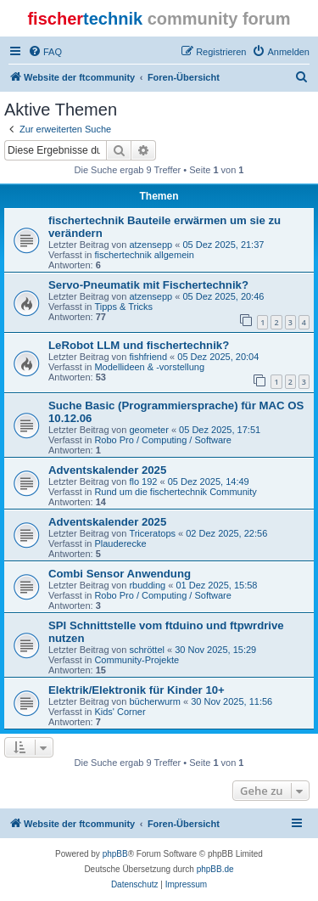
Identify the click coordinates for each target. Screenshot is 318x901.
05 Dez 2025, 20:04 (218, 357)
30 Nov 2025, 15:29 (215, 650)
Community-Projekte (136, 660)
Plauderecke (120, 543)
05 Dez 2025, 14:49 (208, 481)
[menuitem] (45, 52)
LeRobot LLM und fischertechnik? (138, 345)
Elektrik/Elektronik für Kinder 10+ (136, 690)
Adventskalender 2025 (107, 470)
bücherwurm (155, 701)
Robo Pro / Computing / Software (162, 440)
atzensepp (150, 244)
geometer (148, 430)
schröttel (147, 650)
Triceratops (152, 533)
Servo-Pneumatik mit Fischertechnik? (148, 285)
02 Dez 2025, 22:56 (226, 533)
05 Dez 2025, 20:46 (223, 296)
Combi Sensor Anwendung (119, 573)
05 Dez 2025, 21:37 (223, 244)
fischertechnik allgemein (143, 255)
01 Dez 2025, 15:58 (216, 585)
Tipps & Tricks (123, 306)
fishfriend (148, 357)
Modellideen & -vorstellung (149, 367)
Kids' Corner (119, 712)
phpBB (115, 854)
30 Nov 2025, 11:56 (231, 701)
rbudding (147, 585)
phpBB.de (215, 869)
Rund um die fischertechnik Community (175, 492)
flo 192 (143, 481)
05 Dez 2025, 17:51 (219, 430)
